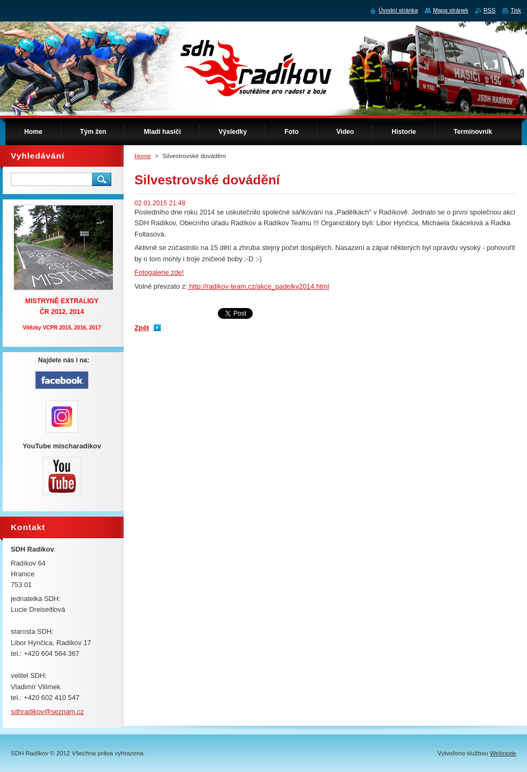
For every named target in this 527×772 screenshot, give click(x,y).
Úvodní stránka (398, 10)
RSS (489, 10)
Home (142, 156)
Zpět (141, 328)
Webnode (503, 753)
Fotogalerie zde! (159, 272)
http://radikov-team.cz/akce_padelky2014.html (258, 286)
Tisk (515, 10)
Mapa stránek (450, 10)
